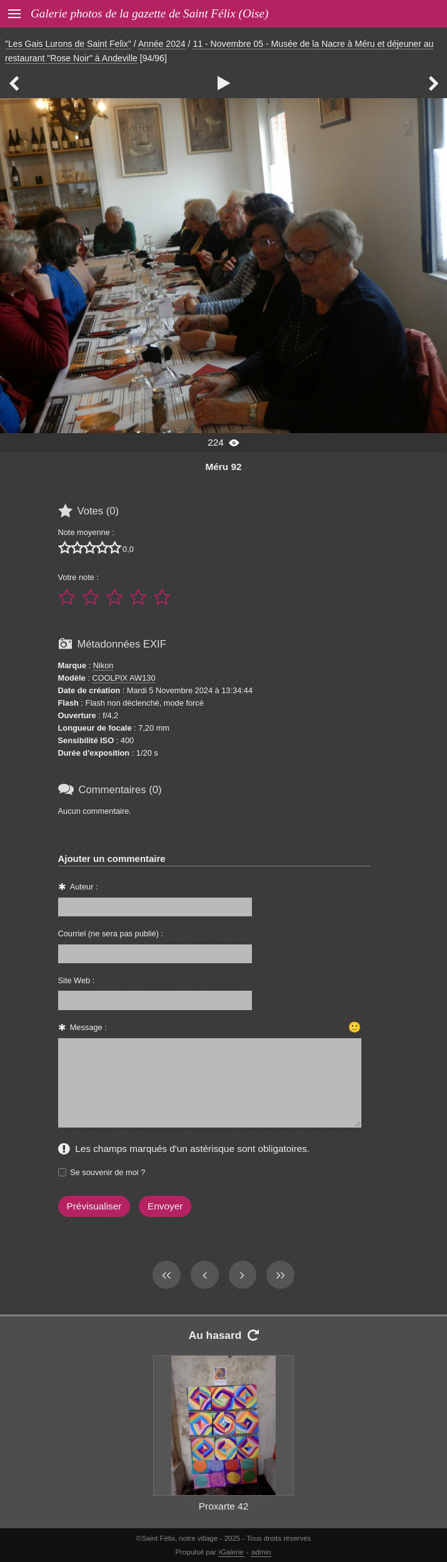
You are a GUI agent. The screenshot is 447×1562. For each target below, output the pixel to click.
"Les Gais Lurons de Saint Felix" (68, 44)
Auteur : (84, 886)
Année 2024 (162, 44)
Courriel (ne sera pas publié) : (111, 933)
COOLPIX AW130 (123, 678)
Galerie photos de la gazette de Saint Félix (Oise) (149, 13)
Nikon (103, 665)
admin (261, 1552)
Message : (88, 1027)
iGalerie (231, 1552)
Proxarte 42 (223, 1506)
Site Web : (76, 980)
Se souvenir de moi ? (107, 1172)
